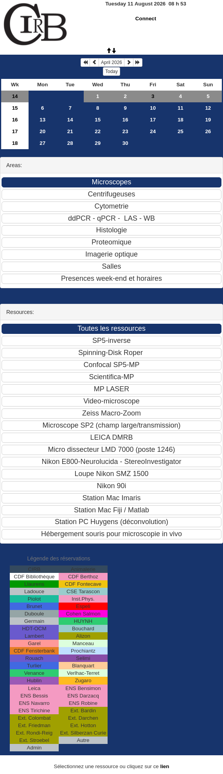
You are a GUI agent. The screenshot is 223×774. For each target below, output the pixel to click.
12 (208, 108)
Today (111, 71)
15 (15, 108)
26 (208, 131)
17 (153, 120)
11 (180, 108)
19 (208, 120)
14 (15, 96)
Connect (145, 18)
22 (98, 131)
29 (98, 143)
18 (180, 120)
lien (164, 766)
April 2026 (111, 62)
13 (42, 120)
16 (15, 120)
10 (153, 108)
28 (70, 143)
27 (42, 143)
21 (70, 131)
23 (125, 131)
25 (180, 131)
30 (125, 143)
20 (42, 131)
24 (153, 131)
